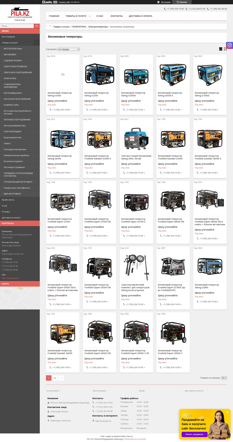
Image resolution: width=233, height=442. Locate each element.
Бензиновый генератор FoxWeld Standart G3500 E (97, 157)
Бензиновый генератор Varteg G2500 (96, 94)
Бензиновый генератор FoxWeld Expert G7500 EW (97, 220)
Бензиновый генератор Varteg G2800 (207, 286)
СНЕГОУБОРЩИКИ (12, 131)
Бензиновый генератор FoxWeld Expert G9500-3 (170, 352)
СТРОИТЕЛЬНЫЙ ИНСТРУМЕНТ (18, 181)
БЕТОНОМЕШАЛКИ (13, 93)
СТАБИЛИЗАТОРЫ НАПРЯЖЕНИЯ (12, 85)
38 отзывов (165, 2)
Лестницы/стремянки (14, 167)
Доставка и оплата (11, 217)
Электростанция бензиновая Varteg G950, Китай (136, 157)
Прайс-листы (8, 199)
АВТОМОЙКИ (10, 54)
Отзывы (6, 211)
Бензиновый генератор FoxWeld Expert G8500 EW (171, 220)
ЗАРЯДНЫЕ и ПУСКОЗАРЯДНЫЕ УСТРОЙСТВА (18, 174)
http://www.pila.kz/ (10, 278)
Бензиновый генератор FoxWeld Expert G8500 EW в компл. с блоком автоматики (210, 222)
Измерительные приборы (16, 155)
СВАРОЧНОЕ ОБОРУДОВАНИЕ (18, 72)
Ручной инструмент (13, 161)
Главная (54, 16)
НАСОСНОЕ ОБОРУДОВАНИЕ (17, 99)
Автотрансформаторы (15, 125)
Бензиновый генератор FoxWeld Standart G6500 (60, 352)
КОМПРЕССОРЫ (11, 105)
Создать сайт (64, 2)
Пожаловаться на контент (135, 439)
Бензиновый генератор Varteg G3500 (60, 94)
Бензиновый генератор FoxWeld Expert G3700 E (133, 220)
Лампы (7, 143)
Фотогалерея (8, 36)
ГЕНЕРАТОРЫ (10, 78)
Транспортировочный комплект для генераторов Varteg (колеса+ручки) (135, 287)
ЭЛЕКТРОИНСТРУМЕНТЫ (15, 66)
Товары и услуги (10, 42)
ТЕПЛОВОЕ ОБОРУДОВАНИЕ (17, 119)
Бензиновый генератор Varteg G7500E (207, 94)
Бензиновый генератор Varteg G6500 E (170, 94)
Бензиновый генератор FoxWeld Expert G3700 (60, 220)
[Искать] (37, 26)
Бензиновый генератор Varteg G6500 (60, 157)
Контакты (117, 16)
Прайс (142, 390)
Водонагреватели (12, 137)
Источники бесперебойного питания (17, 112)
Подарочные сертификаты (17, 187)
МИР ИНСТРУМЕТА (12, 193)
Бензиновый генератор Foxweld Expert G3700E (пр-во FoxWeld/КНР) (172, 287)
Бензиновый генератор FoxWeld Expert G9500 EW (97, 286)
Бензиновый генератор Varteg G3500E (133, 94)
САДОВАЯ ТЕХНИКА (13, 60)
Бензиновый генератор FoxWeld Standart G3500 (170, 157)
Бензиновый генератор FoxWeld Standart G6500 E (208, 157)
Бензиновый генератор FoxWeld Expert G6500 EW (97, 352)
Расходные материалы (15, 149)
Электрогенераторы (98, 26)
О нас (4, 205)
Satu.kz (130, 436)
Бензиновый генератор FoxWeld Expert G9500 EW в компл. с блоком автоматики (63, 287)
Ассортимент (53, 390)
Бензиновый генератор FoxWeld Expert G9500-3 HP (135, 352)
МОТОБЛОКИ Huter (13, 48)
